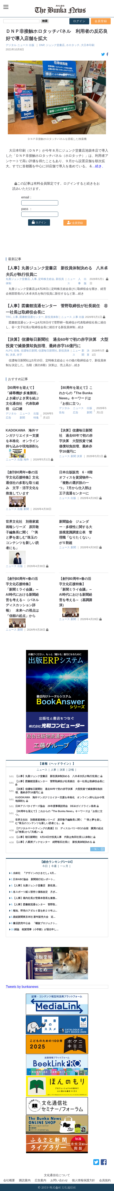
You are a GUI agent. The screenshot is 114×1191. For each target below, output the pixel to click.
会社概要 (9, 1180)
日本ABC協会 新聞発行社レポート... (34, 879)
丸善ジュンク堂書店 (18, 279)
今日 (45, 866)
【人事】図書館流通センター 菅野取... (35, 904)
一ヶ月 (64, 866)
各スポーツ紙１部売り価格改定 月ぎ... (35, 891)
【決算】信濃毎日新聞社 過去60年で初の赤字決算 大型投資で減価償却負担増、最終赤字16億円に (76, 441)
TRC (8, 316)
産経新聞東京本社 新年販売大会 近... (34, 916)
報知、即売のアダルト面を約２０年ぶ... (35, 910)
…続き (79, 293)
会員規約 (105, 1180)
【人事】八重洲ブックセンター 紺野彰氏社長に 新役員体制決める (53, 842)
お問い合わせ (59, 1180)
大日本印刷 (87, 45)
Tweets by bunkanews (22, 986)
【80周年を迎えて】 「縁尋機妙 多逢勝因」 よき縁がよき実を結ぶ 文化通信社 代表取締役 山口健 (24, 398)
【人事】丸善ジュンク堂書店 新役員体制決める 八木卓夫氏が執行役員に (57, 776)
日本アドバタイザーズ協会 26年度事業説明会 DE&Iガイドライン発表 (55, 806)
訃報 (71, 770)
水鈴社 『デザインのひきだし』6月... (34, 873)
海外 (26, 459)
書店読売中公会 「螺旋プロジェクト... (35, 923)
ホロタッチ (73, 45)
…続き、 (98, 166)
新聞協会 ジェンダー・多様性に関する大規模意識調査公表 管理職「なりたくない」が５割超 (75, 532)
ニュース (22, 45)
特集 (36, 417)
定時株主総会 (46, 279)
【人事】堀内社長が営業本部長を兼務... (35, 898)
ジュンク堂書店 (55, 45)
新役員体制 (51, 316)
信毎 (16, 350)
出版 (31, 45)
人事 (34, 279)
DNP (41, 45)
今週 (54, 866)
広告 (8, 417)
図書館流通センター (31, 316)
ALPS (9, 350)
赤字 (19, 354)
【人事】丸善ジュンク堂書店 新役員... (35, 885)
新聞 (22, 417)
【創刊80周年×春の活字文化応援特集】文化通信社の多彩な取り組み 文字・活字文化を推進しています (22, 483)
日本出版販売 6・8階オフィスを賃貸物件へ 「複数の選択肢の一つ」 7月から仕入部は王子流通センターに (77, 483)
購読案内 (25, 1180)
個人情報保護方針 (83, 1180)
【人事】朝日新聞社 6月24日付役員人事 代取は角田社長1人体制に (54, 837)
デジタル (11, 45)
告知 (61, 412)
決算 (12, 354)
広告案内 (40, 1180)
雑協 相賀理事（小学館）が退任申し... (36, 929)
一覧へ (95, 849)
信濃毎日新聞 (29, 350)
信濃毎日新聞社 (47, 350)
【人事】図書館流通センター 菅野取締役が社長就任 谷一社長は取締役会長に (59, 781)
